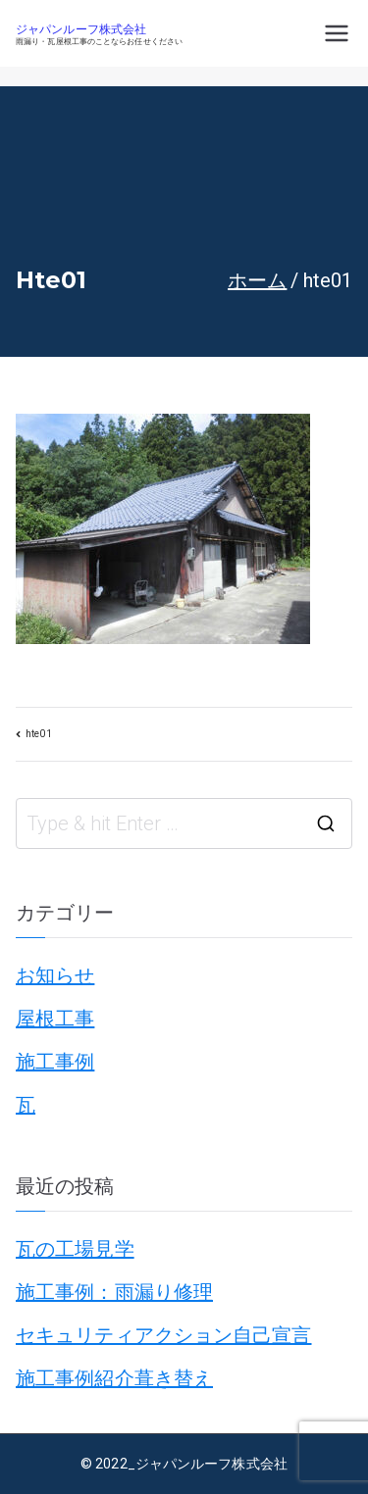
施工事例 (55, 1061)
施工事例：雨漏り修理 (114, 1292)
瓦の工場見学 (75, 1249)
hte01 (39, 733)
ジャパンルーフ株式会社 (81, 30)
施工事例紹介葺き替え (114, 1378)
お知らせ (55, 975)
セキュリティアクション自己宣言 (164, 1335)
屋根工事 (55, 1018)
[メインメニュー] (336, 33)
